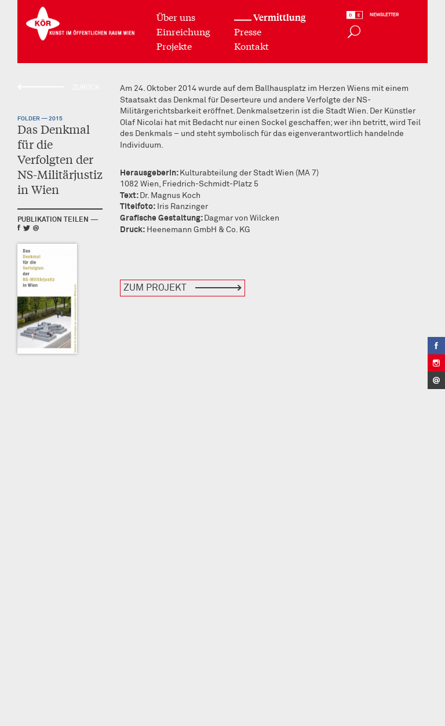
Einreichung (183, 30)
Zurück (86, 88)
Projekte (174, 45)
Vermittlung (279, 16)
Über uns (175, 16)
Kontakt (251, 45)
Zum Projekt (155, 287)
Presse (247, 30)
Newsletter (384, 14)
